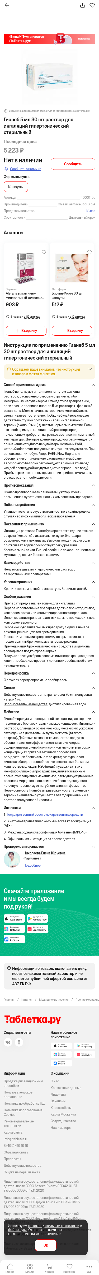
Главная (10, 1271)
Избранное (69, 1271)
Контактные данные (66, 1088)
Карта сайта (13, 1132)
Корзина (49, 1271)
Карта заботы (61, 1107)
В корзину (29, 331)
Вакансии (58, 1101)
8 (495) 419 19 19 (16, 1145)
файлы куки (17, 1229)
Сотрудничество (63, 1121)
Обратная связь (16, 1152)
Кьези (90, 211)
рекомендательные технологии (53, 1225)
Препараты (12, 1159)
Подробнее (32, 865)
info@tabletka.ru (16, 1139)
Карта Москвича (63, 1114)
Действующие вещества (22, 1165)
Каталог (29, 1271)
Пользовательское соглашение (18, 1094)
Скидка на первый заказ (22, 1172)
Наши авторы (61, 1127)
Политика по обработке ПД (24, 1103)
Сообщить (73, 163)
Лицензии (58, 1094)
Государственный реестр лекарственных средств (45, 814)
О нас (55, 1081)
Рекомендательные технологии (19, 1123)
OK (46, 1245)
